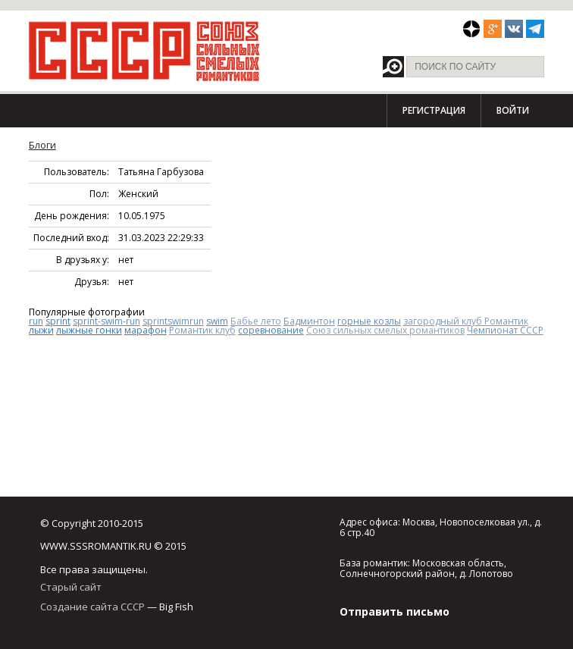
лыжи (41, 330)
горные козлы (369, 321)
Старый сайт (71, 587)
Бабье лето (255, 321)
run (36, 321)
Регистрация (433, 110)
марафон (145, 330)
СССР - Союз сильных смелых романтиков (144, 51)
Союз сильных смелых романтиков (385, 330)
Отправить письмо (394, 611)
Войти (512, 110)
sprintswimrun (173, 321)
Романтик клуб (202, 330)
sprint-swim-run (106, 321)
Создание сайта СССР (92, 606)
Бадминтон (309, 321)
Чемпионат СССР (505, 330)
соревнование (271, 330)
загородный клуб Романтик (465, 321)
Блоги (42, 145)
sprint (57, 321)
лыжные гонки (89, 330)
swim (217, 321)
